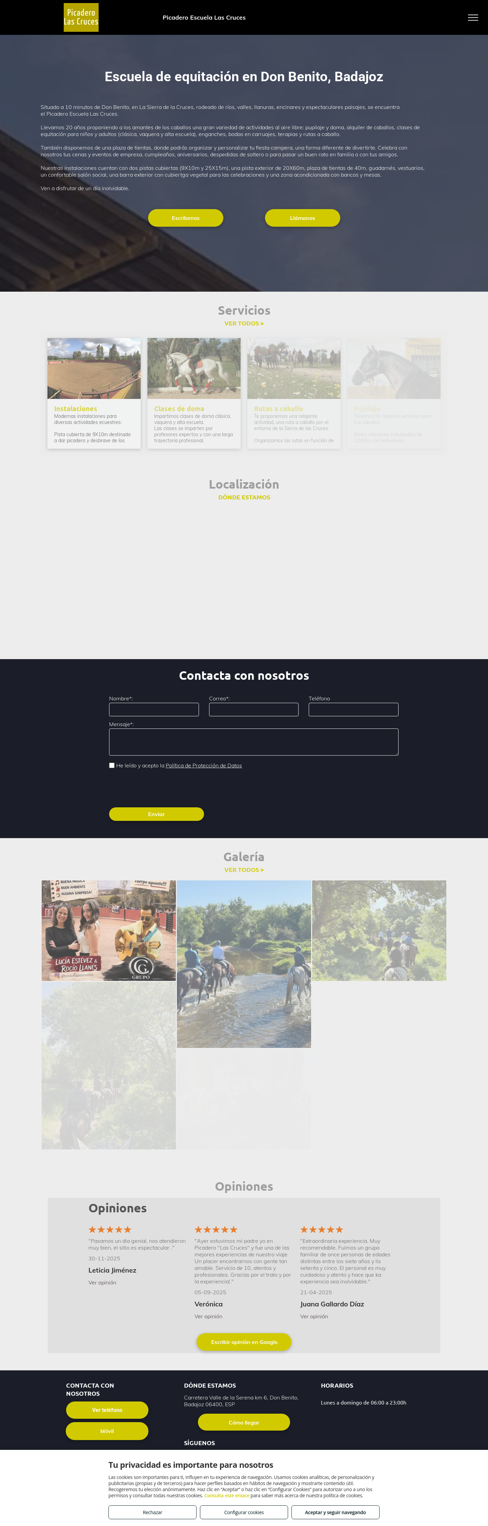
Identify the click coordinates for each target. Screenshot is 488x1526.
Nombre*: (121, 698)
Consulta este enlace (226, 1495)
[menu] (473, 17)
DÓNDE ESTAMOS (244, 497)
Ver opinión (102, 1282)
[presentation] (160, 787)
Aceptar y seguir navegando (335, 1512)
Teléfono (319, 698)
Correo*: (219, 698)
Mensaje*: (121, 724)
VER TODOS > (244, 323)
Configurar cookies (244, 1512)
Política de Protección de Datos (204, 765)
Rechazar (152, 1512)
